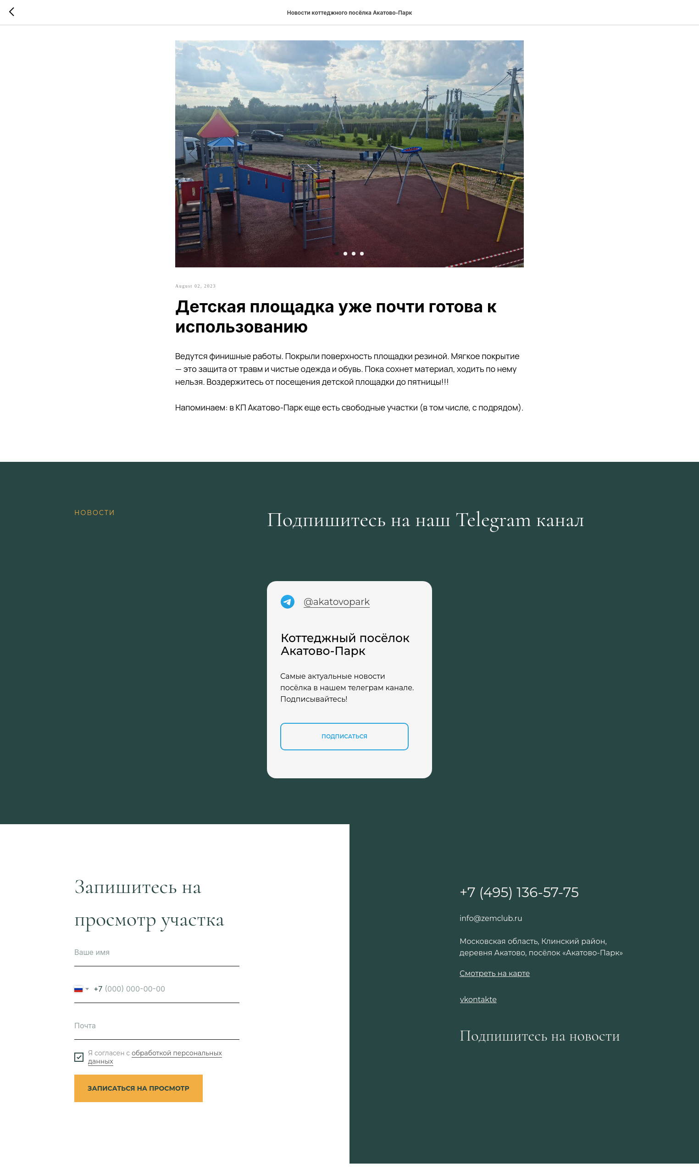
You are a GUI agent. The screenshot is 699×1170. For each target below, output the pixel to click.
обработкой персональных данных (155, 1063)
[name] (156, 959)
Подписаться (344, 742)
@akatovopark (337, 608)
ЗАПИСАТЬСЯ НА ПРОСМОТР (138, 1095)
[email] (156, 1032)
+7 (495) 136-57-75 (519, 898)
